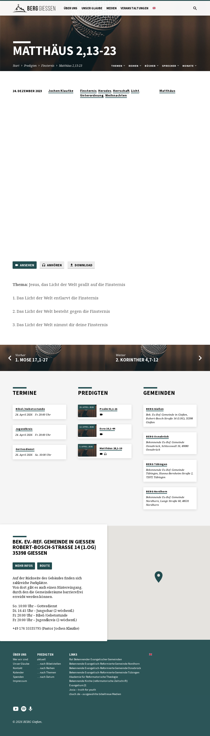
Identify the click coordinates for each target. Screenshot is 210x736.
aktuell (41, 659)
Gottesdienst (25, 449)
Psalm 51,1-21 (108, 409)
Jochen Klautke (60, 91)
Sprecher (171, 66)
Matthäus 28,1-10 (111, 448)
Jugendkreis (24, 429)
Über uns (70, 8)
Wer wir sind (20, 659)
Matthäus (167, 91)
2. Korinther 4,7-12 (137, 360)
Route (45, 566)
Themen (118, 66)
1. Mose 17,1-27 (31, 360)
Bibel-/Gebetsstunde (30, 409)
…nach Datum (45, 677)
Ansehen (24, 265)
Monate (189, 66)
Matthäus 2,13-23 (70, 66)
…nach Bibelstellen (49, 663)
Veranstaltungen (134, 8)
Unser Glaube (91, 8)
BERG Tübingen (156, 464)
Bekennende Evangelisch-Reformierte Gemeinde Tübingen (104, 672)
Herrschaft (121, 91)
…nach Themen (46, 672)
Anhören (52, 265)
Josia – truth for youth (82, 689)
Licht (135, 91)
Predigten (30, 66)
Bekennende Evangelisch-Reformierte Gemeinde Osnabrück (105, 668)
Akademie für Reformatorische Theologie (93, 677)
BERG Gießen (155, 409)
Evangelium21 (77, 685)
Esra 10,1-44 (107, 428)
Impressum (20, 681)
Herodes (104, 91)
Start (16, 66)
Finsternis (47, 66)
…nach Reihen (46, 668)
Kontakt (17, 668)
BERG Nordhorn (156, 491)
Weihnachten (116, 95)
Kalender (18, 672)
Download (81, 265)
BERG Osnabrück (157, 436)
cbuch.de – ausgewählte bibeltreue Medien (95, 694)
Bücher (152, 66)
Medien (111, 8)
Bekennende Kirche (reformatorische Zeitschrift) (98, 681)
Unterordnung (92, 95)
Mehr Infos (24, 566)
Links (73, 654)
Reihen (135, 66)
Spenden (18, 677)
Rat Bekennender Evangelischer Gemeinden (95, 659)
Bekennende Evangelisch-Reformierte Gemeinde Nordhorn (104, 663)
